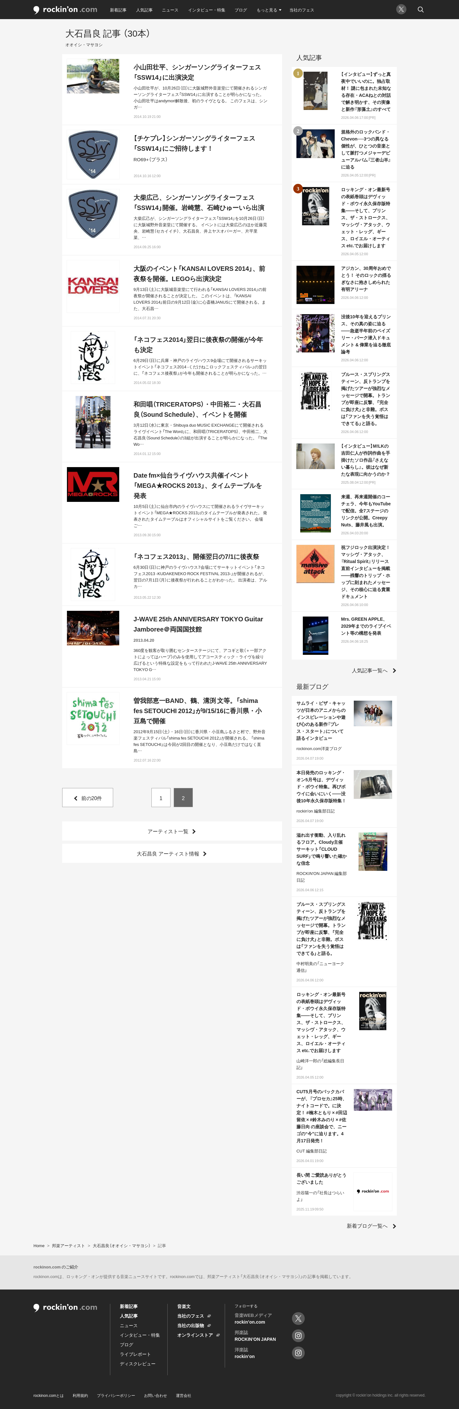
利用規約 (80, 1395)
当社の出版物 (190, 1325)
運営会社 (183, 1395)
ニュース (170, 10)
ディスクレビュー (138, 1363)
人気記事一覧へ (370, 670)
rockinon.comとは (48, 1395)
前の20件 (91, 798)
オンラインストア (195, 1335)
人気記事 (144, 10)
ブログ (241, 10)
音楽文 (184, 1306)
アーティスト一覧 (168, 831)
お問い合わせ (155, 1395)
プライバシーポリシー (116, 1395)
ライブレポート (135, 1354)
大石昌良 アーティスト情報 (168, 853)
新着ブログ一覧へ (367, 1225)
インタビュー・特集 (206, 10)
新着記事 (118, 10)
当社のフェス (301, 10)
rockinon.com (65, 10)
